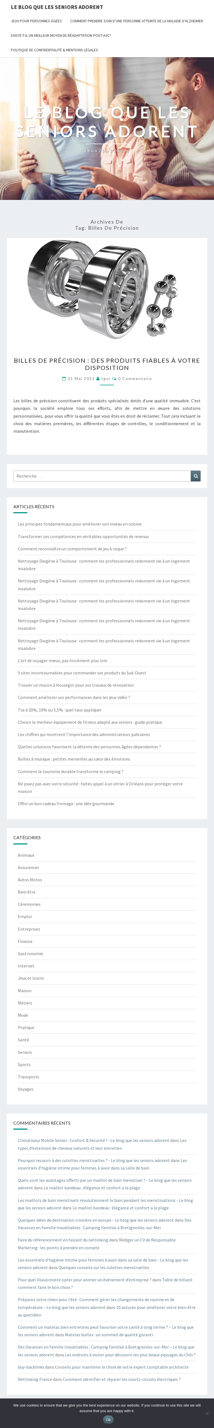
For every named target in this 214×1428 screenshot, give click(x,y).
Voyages (25, 1089)
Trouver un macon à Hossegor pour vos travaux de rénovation (76, 685)
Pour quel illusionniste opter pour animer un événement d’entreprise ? (85, 1279)
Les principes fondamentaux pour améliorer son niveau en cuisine (80, 524)
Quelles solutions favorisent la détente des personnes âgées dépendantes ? (89, 746)
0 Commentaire (135, 378)
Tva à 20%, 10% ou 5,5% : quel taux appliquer (60, 710)
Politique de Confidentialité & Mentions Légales (54, 49)
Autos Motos (30, 879)
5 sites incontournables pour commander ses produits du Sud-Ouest (82, 673)
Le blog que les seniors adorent (57, 6)
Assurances (28, 867)
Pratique (26, 1027)
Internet (26, 966)
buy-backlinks (31, 1367)
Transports (28, 1077)
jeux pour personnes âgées (36, 20)
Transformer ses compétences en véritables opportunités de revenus (83, 536)
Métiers (25, 1003)
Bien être (26, 892)
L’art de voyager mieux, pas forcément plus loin (62, 660)
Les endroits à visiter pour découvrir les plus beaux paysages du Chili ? (130, 1354)
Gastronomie (30, 953)
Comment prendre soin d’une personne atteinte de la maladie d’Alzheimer (136, 20)
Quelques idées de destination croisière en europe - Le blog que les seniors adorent (96, 1220)
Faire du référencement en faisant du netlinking (63, 1240)
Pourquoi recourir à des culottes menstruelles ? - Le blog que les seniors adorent (94, 1160)
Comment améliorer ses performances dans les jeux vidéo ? (74, 697)
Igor (106, 378)
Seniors (25, 1052)
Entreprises (29, 929)
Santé (23, 1039)
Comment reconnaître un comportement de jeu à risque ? (72, 548)
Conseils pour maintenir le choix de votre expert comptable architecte (122, 1367)
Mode (23, 1015)
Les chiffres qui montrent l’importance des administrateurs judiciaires (84, 734)
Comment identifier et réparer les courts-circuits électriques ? (122, 1379)
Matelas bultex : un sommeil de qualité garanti (109, 1334)
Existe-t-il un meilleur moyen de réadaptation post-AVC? (61, 35)
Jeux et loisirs (31, 978)
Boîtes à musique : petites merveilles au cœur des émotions (74, 759)
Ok (108, 1420)
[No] (207, 1413)
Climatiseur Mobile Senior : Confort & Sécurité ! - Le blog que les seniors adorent (93, 1140)
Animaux (26, 855)
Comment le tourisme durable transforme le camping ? (70, 771)
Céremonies (29, 904)
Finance (25, 941)
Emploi (25, 916)
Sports (24, 1064)
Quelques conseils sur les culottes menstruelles (104, 1267)
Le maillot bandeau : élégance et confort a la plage (92, 1187)
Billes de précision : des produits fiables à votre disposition (107, 364)
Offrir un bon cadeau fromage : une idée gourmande (66, 803)
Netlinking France (35, 1379)
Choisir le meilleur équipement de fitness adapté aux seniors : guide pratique (90, 722)
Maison (24, 990)
